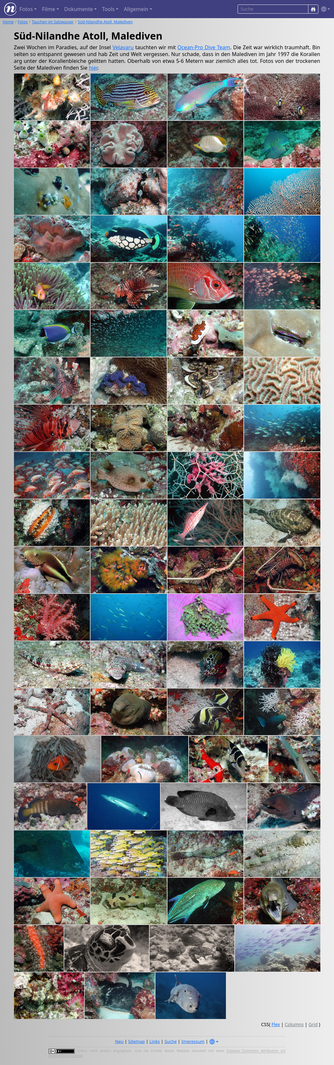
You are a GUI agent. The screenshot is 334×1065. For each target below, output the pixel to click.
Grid (312, 1024)
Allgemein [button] (136, 9)
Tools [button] (108, 9)
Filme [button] (48, 9)
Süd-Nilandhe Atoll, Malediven (105, 22)
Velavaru (123, 47)
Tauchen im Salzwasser (53, 22)
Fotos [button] (26, 9)
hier (93, 67)
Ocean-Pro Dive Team (204, 47)
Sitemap (136, 1041)
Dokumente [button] (78, 9)
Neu (119, 1041)
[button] (324, 9)
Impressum (192, 1041)
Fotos (23, 22)
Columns (294, 1024)
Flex (276, 1024)
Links (154, 1041)
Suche (171, 1041)
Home (8, 22)
